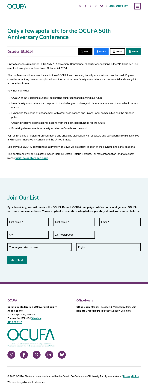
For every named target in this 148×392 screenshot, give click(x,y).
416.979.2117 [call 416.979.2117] (14, 322)
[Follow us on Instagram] (80, 6)
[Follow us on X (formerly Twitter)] (90, 6)
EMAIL (117, 51)
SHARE (101, 51)
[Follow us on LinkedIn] (96, 6)
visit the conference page (31, 158)
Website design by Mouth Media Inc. (26, 382)
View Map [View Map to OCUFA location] (36, 318)
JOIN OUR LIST (118, 6)
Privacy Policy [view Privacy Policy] (131, 376)
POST (85, 51)
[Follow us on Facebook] (85, 6)
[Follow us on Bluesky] (101, 6)
